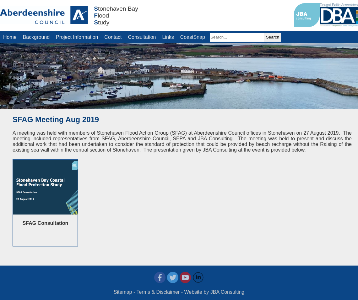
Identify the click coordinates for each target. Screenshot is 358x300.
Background (36, 37)
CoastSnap (192, 37)
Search (272, 37)
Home (10, 37)
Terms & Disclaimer (158, 292)
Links (168, 37)
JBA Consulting (227, 292)
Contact (113, 37)
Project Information (77, 37)
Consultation (142, 37)
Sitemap (123, 292)
